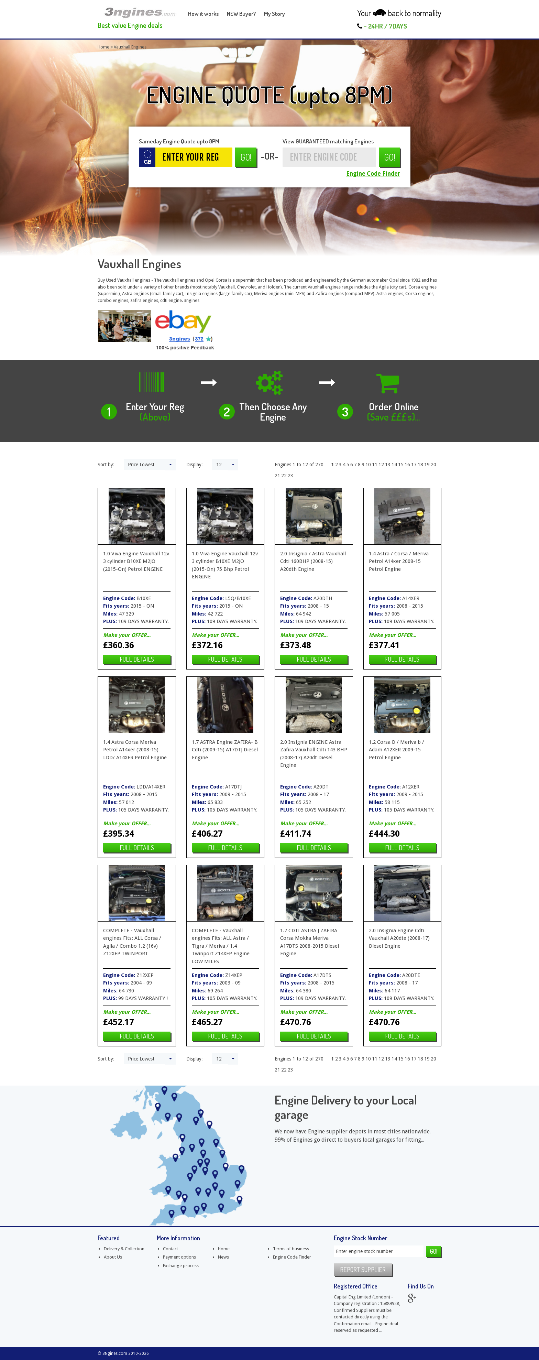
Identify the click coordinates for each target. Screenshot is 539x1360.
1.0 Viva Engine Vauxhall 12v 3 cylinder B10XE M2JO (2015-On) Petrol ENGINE (136, 561)
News (223, 1257)
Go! (246, 157)
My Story (274, 13)
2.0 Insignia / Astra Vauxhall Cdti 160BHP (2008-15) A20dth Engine (313, 561)
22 (284, 475)
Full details (137, 659)
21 (277, 475)
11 (374, 464)
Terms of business (291, 1248)
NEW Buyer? (241, 13)
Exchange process (181, 1265)
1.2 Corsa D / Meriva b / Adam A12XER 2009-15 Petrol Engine (396, 750)
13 (387, 464)
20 (433, 464)
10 (368, 464)
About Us (113, 1257)
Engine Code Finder (373, 173)
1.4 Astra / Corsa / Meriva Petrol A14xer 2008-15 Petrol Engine (399, 561)
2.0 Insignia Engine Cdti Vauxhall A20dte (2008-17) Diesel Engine (399, 938)
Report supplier (363, 1269)
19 (427, 464)
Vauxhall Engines (130, 47)
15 (401, 464)
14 (394, 464)
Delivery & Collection (124, 1248)
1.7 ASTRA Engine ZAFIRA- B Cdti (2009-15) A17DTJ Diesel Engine (225, 750)
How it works (203, 13)
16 (407, 464)
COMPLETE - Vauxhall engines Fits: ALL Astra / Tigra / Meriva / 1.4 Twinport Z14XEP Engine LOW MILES (221, 946)
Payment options (179, 1257)
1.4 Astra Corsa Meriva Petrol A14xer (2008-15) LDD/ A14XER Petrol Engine (135, 750)
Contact (170, 1248)
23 (290, 475)
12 (381, 464)
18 (420, 464)
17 (414, 464)
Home (103, 47)
